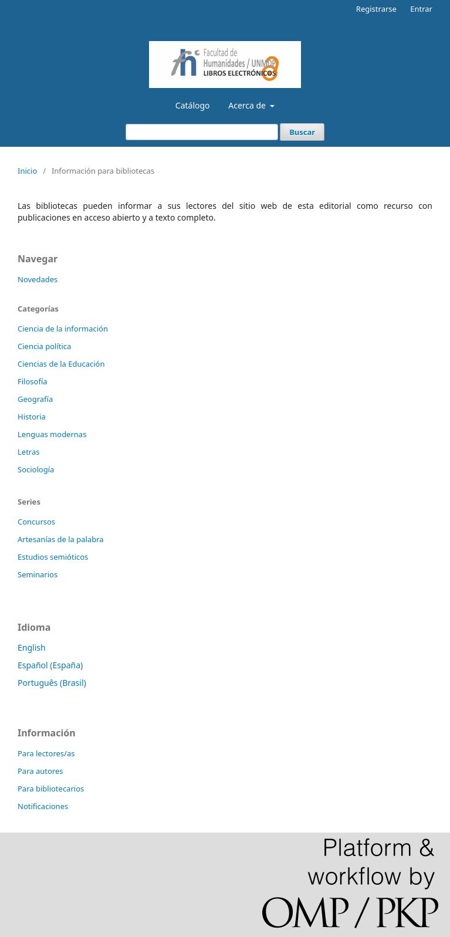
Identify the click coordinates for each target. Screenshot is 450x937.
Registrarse (376, 9)
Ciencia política (44, 346)
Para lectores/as (46, 753)
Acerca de (248, 105)
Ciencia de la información (63, 328)
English (32, 647)
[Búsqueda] (202, 132)
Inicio (27, 170)
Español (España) (50, 665)
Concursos (36, 521)
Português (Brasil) (52, 682)
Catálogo (192, 105)
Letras (28, 451)
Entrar (421, 9)
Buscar (302, 132)
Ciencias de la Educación (61, 363)
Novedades (37, 279)
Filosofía (33, 381)
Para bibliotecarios (51, 788)
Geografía (35, 399)
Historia (32, 416)
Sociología (36, 469)
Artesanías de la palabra (61, 539)
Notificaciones (43, 806)
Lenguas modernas (52, 434)
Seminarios (37, 574)
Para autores (40, 771)
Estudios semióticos (53, 557)
